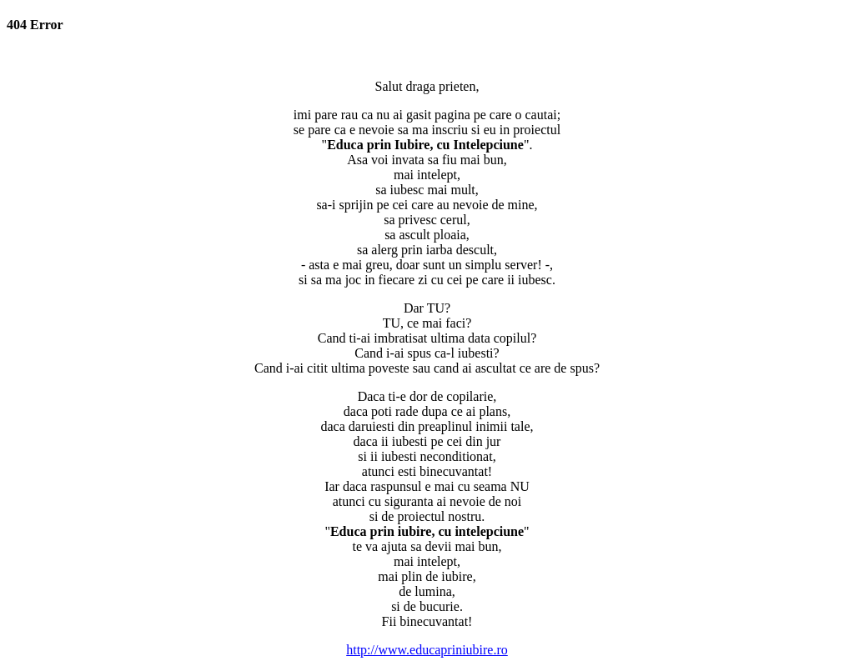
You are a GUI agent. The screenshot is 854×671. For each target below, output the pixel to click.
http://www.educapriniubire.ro (427, 650)
